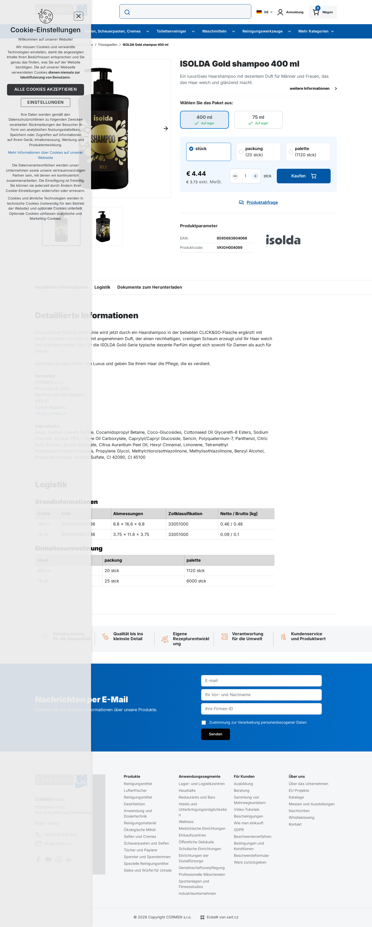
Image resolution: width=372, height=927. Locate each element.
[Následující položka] (166, 128)
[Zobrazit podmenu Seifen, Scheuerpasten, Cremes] (148, 31)
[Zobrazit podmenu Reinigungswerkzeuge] (289, 31)
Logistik (102, 287)
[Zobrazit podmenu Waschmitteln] (234, 31)
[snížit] (235, 176)
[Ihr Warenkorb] (323, 12)
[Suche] (127, 12)
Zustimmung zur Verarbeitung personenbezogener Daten (257, 722)
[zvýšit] (255, 176)
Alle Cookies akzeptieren (45, 89)
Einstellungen (45, 102)
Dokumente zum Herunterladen (149, 287)
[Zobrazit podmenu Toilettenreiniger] (193, 31)
